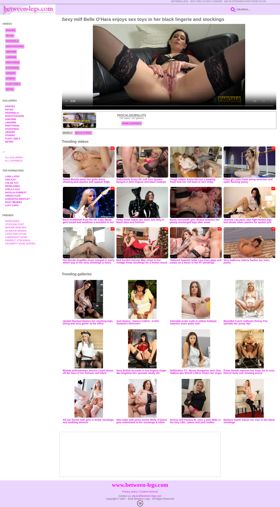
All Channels (13, 160)
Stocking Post (14, 224)
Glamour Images (16, 230)
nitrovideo (12, 221)
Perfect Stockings (17, 240)
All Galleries (14, 157)
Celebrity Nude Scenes (20, 243)
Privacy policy (130, 491)
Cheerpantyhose (16, 237)
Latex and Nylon (15, 234)
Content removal (148, 491)
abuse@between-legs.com (146, 495)
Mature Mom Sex (15, 227)
